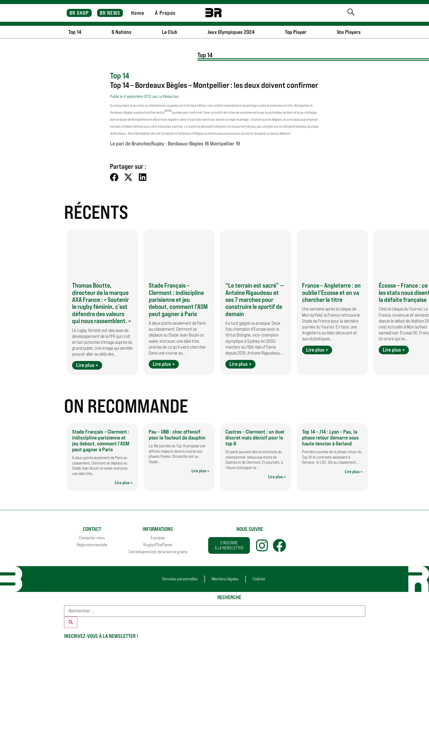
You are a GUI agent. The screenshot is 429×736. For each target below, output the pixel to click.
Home (137, 13)
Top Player (295, 32)
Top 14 (74, 32)
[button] (114, 177)
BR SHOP (79, 13)
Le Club (169, 32)
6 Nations (122, 32)
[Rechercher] (70, 622)
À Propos (165, 13)
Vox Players (349, 32)
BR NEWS (110, 13)
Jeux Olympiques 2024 (230, 32)
